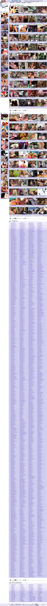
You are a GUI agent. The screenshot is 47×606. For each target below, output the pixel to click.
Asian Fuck (12, 341)
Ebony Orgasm (22, 383)
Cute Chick (21, 313)
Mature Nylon (30, 428)
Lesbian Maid (30, 338)
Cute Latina (21, 314)
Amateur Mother (13, 264)
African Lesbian (13, 231)
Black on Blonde (13, 482)
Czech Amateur (22, 318)
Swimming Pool (39, 423)
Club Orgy (21, 265)
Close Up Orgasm (22, 262)
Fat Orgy (21, 416)
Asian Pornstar (13, 352)
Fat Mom (21, 415)
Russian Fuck (39, 302)
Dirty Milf (21, 343)
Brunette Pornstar (13, 553)
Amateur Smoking (13, 273)
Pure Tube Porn (4, 186)
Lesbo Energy (40, 591)
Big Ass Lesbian (13, 419)
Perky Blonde (30, 550)
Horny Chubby (21, 548)
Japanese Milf (30, 254)
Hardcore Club (21, 529)
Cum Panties (21, 304)
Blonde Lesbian (13, 501)
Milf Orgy (30, 460)
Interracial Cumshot (31, 226)
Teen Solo (38, 475)
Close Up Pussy (22, 263)
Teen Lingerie (39, 463)
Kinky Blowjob (30, 264)
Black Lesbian (12, 467)
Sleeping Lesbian (39, 368)
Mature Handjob (31, 419)
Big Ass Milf (12, 420)
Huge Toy (21, 571)
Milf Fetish (30, 453)
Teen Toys (38, 483)
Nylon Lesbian (30, 514)
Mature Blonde (30, 405)
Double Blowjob (22, 351)
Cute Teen (21, 317)
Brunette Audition (13, 534)
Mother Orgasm (31, 498)
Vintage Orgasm (39, 523)
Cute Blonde (21, 311)
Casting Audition (22, 225)
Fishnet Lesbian (22, 444)
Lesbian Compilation (31, 318)
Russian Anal (39, 295)
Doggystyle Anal (22, 348)
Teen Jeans (38, 461)
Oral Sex (30, 524)
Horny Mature (21, 553)
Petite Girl (30, 557)
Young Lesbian (39, 570)
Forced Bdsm (21, 453)
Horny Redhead (22, 558)
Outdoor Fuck (30, 533)
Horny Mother (21, 556)
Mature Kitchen (30, 423)
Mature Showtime (40, 598)
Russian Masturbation (40, 305)
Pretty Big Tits (39, 232)
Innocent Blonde (22, 573)
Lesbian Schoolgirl (31, 359)
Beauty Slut (12, 404)
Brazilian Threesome (13, 526)
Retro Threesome (39, 288)
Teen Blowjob (39, 437)
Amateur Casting (13, 239)
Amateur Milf (12, 262)
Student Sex (39, 411)
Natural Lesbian (31, 503)
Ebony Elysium (22, 600)
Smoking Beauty (39, 373)
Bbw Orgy (12, 389)
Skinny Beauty (39, 348)
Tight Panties (39, 494)
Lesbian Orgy (30, 348)
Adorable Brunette (13, 225)
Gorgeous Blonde (22, 492)
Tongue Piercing (39, 500)
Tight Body (38, 493)
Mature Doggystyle (31, 411)
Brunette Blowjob (13, 539)
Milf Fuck (30, 454)
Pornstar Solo (39, 223)
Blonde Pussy (12, 507)
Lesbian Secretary (31, 360)
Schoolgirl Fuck (39, 311)
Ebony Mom (21, 382)
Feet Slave (21, 420)
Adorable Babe (13, 223)
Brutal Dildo (12, 563)
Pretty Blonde (39, 233)
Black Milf (12, 469)
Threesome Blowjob (39, 486)
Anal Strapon (12, 321)
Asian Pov (12, 353)
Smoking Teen (39, 382)
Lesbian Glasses (31, 330)
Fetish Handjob (22, 429)
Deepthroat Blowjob (22, 330)
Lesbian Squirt (30, 369)
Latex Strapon (30, 281)
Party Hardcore (30, 547)
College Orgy (21, 275)
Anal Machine (12, 314)
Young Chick (39, 566)
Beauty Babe (12, 398)
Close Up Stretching (22, 264)
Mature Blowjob (30, 406)
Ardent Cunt (4, 30)
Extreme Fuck (21, 399)
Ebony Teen (21, 388)
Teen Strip (38, 479)
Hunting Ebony (31, 589)
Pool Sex (30, 565)
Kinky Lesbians (30, 267)
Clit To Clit (21, 258)
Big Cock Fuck (13, 431)
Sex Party (38, 320)
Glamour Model (22, 487)
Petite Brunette (30, 556)
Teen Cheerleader (39, 439)
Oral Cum (30, 521)
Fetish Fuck (21, 428)
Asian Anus (12, 329)
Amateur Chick (13, 241)
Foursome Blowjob (22, 454)
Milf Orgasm (30, 459)
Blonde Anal (12, 483)
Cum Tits (21, 306)
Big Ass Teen (12, 423)
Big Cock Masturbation (14, 432)
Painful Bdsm (30, 537)
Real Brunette (39, 256)
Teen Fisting (38, 455)
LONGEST (19, 110)
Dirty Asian (21, 336)
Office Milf (30, 517)
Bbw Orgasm (12, 388)
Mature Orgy (30, 430)
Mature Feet (30, 414)
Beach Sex (12, 397)
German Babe (21, 467)
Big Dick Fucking (13, 437)
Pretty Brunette (39, 234)
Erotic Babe (21, 392)
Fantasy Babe (21, 403)
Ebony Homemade (22, 377)
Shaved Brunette (39, 329)
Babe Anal (12, 364)
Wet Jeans (38, 530)
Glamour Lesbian (22, 485)
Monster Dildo (30, 491)
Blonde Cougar (13, 493)
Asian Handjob (13, 342)
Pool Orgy (30, 563)
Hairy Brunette (21, 514)
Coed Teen (21, 271)
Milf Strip (30, 469)
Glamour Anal (21, 483)
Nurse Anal (30, 509)
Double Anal (21, 350)
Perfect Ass (30, 549)
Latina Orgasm (30, 294)
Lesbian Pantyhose (31, 350)
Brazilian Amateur (13, 522)
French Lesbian (22, 459)
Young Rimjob (39, 571)
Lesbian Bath (30, 310)
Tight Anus (38, 491)
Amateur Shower (13, 272)
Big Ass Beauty (13, 414)
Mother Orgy (30, 499)
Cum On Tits (21, 303)
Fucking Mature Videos (32, 599)
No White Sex (31, 591)
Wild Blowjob (39, 547)
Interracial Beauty (31, 224)
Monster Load (30, 492)
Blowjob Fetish (13, 515)
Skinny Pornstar (39, 359)
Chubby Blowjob (22, 242)
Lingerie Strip (30, 391)
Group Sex (21, 507)
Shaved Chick (39, 330)
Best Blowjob (12, 407)
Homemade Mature (22, 541)
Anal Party (12, 317)
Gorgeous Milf (21, 495)
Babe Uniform (12, 372)
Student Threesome (39, 412)
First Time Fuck (22, 440)
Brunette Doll (12, 545)
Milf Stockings (30, 468)
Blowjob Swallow (13, 516)
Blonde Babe (12, 485)
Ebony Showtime (31, 586)
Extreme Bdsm (21, 398)
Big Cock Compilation (13, 429)
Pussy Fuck (38, 246)
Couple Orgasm (22, 287)
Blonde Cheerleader (13, 491)
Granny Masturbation (22, 501)
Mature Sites (39, 599)
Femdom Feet (21, 422)
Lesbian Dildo (30, 320)
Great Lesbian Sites (40, 585)
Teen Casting (39, 438)
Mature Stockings (31, 437)
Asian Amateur (13, 327)
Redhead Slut (39, 275)
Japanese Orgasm (31, 255)
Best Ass (12, 406)
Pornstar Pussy (30, 576)
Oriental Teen (30, 529)
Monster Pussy (30, 493)
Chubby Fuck (21, 243)
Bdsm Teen (12, 396)
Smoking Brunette (39, 375)
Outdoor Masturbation (31, 534)
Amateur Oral (12, 265)
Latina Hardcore (31, 290)
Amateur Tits (12, 282)
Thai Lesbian (39, 485)
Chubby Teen (21, 249)
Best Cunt (12, 408)
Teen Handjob (39, 459)
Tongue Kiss (39, 499)
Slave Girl (38, 364)
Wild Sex (38, 554)
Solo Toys (38, 391)
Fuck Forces (4, 66)
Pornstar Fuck (30, 570)
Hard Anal (21, 526)
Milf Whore (30, 474)
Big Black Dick (13, 424)
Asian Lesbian (12, 345)
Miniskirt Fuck (30, 475)
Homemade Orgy (22, 542)
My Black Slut (31, 590)
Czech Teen (21, 327)
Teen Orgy (38, 466)
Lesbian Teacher (31, 376)
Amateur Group (13, 257)
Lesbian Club (30, 317)
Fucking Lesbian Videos (32, 597)
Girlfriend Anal (21, 478)
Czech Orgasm (22, 326)
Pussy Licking (39, 248)
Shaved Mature (39, 333)
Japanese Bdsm (31, 243)
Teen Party (38, 469)
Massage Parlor (31, 396)
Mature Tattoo (30, 440)
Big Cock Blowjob (13, 428)
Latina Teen (30, 301)
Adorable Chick (13, 226)
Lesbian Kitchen (31, 336)
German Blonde (22, 468)
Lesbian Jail (30, 334)
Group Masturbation (22, 506)
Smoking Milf (39, 380)
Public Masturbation (39, 241)
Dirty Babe (21, 337)
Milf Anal (30, 444)
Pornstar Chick (30, 569)
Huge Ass (21, 561)
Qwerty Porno (4, 78)
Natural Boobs (30, 502)
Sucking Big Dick (39, 416)
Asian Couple (12, 336)
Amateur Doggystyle (13, 249)
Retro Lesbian (39, 283)
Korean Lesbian (31, 273)
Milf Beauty (30, 446)
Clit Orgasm (21, 256)
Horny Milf (21, 554)
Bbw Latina (12, 384)
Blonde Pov (12, 506)
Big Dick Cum (12, 436)
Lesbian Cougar (31, 319)
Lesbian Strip (30, 372)
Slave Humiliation (39, 365)
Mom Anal (30, 479)
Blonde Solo (12, 509)
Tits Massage (39, 498)
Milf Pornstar (30, 462)
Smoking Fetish (39, 377)
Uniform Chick (39, 507)
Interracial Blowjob (31, 225)
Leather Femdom (31, 303)
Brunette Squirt (13, 558)
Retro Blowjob (39, 280)
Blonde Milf (12, 503)
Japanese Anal (30, 240)
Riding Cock (38, 289)
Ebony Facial (21, 375)
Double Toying (21, 356)
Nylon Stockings (31, 515)
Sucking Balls (39, 414)
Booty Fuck (12, 521)
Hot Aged (39, 586)
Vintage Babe (39, 516)
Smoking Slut (39, 381)
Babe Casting (12, 368)
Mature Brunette (31, 407)
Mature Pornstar (31, 431)
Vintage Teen (39, 526)
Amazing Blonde (13, 288)
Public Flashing (39, 240)
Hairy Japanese (22, 518)
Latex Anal (30, 275)
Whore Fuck (38, 538)
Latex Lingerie (30, 278)
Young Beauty (39, 561)
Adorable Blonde (13, 224)
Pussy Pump (39, 251)
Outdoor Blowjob (31, 531)
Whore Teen (38, 541)
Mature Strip (30, 438)
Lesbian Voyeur (30, 382)
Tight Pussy (38, 495)
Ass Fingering (12, 359)
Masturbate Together (31, 397)
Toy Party (38, 503)
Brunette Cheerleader (13, 541)
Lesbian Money (30, 343)
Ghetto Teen (21, 476)
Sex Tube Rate (4, 198)
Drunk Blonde (21, 359)
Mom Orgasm (30, 484)
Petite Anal (30, 553)
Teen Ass (38, 431)
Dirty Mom (21, 344)
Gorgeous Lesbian (22, 494)
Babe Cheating (13, 369)
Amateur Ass (12, 234)
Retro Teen (38, 287)
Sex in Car (38, 322)
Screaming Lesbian (39, 314)
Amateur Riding (13, 270)
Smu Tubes (21, 592)
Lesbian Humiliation (31, 333)
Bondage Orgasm (13, 518)
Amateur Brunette (13, 238)
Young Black (39, 562)
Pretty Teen (38, 238)
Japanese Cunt (30, 247)
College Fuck (21, 273)
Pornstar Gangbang (31, 571)
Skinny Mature (39, 356)
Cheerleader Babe (22, 238)
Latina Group (30, 289)
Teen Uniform (39, 484)
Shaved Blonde (39, 328)
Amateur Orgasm (13, 266)
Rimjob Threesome (39, 293)
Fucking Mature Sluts (32, 598)
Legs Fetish (30, 305)
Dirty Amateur (21, 335)
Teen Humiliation (39, 460)
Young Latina (39, 569)
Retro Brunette (39, 281)
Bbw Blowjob (12, 380)
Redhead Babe (39, 265)
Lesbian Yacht (30, 385)
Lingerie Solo (30, 390)
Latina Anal (30, 282)
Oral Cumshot (30, 522)
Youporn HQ (4, 131)
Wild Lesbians (39, 549)
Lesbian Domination (31, 322)
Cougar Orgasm (22, 282)
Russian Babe (39, 296)
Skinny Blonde (39, 350)
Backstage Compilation (14, 373)
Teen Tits (38, 482)
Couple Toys (21, 289)
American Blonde (13, 296)
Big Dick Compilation (13, 435)
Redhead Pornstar (39, 274)
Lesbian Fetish (30, 325)
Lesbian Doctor (30, 321)
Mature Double (30, 412)
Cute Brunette (21, 312)
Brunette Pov (12, 554)
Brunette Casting (13, 540)
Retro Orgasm (39, 286)
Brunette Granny (13, 548)
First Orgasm (21, 438)
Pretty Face (38, 235)
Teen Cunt (38, 443)
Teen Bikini (38, 436)
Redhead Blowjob (39, 267)
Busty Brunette (13, 570)
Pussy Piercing (39, 250)
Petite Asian (30, 554)
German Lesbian (22, 471)
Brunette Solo (12, 557)
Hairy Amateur (21, 509)
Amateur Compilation (13, 243)
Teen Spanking (39, 476)
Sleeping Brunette (39, 367)
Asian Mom (12, 349)
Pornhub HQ (4, 60)
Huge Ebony (21, 566)
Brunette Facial (13, 546)
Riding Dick (38, 290)
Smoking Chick (39, 376)
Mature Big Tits (30, 404)
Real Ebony (38, 259)
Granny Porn (39, 584)
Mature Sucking (31, 439)
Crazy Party (21, 295)
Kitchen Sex (30, 272)
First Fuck (21, 437)
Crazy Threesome (22, 297)
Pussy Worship (39, 255)
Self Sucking (39, 317)
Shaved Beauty (39, 326)
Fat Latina (21, 411)
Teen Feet (38, 451)
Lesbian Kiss (30, 335)
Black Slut (12, 475)
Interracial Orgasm (31, 234)
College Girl (21, 274)
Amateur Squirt (13, 275)
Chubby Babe (21, 241)
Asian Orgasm (12, 350)
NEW (17, 110)
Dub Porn (4, 42)
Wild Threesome (39, 557)
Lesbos (39, 594)
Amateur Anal (12, 233)
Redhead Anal (39, 264)
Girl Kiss (21, 477)
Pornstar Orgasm (31, 573)
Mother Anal (30, 495)
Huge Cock (21, 563)
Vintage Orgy (39, 524)
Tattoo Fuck (38, 424)
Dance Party (21, 328)
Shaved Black (39, 327)
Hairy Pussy (21, 523)
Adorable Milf (12, 227)
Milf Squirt (30, 467)
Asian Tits (12, 358)
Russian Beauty (39, 297)
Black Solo (12, 476)
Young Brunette (39, 564)
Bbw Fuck (12, 382)
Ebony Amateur (22, 368)
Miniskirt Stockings (31, 478)
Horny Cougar (21, 549)
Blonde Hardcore (13, 500)
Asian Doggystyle (13, 338)
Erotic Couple (21, 393)
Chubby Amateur (22, 240)
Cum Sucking (21, 305)
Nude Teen (30, 508)
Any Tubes (4, 156)
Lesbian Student (31, 373)
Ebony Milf (21, 381)
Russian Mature (39, 306)
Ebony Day (21, 599)
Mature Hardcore (31, 420)
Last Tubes (4, 54)
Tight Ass (38, 492)
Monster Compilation (31, 490)
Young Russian (39, 572)
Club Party (21, 266)
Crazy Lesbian (21, 293)
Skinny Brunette (39, 352)
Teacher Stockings (39, 428)
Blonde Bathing (13, 486)
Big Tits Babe (12, 444)
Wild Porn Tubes (4, 119)
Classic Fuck (21, 251)
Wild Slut (38, 555)
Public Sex (38, 242)
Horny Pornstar (22, 557)
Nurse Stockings (31, 510)
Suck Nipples (39, 413)
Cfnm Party (21, 231)
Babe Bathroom (13, 366)
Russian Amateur (39, 294)
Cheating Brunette (22, 233)
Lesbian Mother (30, 344)
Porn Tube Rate (4, 180)
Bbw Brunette (12, 381)
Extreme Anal (21, 397)
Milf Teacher (30, 471)
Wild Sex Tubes (4, 125)
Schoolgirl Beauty (39, 310)
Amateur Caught (13, 240)
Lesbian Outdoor (31, 349)
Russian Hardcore (39, 303)
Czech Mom (21, 325)
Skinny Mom (39, 358)
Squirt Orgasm (39, 396)
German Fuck (21, 470)
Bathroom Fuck (13, 377)
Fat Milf (21, 414)
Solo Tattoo (38, 389)
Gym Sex (21, 508)
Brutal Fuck (12, 564)
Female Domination (22, 421)
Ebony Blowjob (21, 372)
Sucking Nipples (39, 420)
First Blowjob (21, 436)
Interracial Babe (31, 223)
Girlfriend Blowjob (22, 479)
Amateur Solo (12, 274)
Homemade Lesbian (22, 540)
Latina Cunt (30, 286)
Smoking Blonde (39, 374)
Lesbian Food (30, 328)
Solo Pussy (38, 388)
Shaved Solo (39, 338)
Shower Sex (38, 342)
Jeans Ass (30, 259)
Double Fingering (22, 353)
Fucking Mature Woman (32, 600)
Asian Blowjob (12, 334)
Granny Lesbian (22, 500)
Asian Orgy (12, 351)
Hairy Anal (21, 510)
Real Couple (39, 258)
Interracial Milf (30, 232)
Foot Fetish (21, 451)
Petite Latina (30, 558)
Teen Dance (38, 444)
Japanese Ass (30, 241)
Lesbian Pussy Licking (31, 356)
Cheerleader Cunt (22, 239)
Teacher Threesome (39, 429)
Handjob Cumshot (22, 525)
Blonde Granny (13, 499)
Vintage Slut (38, 525)
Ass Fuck (12, 361)
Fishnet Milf (21, 445)
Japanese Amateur (31, 239)
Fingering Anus (22, 431)
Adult (4, 143)
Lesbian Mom (30, 342)
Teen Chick (38, 440)
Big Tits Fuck (12, 446)
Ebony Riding (21, 385)
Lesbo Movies (40, 592)
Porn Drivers (4, 72)
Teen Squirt (38, 477)
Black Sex (12, 474)
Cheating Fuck (21, 234)
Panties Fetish (30, 538)
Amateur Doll (12, 250)
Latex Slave (30, 280)
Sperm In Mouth (39, 393)
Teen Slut (38, 474)
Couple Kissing (22, 286)
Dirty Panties (21, 345)
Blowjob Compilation (13, 514)
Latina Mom (30, 293)
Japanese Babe (31, 242)
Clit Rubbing (21, 257)
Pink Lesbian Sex (40, 600)
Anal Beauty (12, 301)
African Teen (12, 232)
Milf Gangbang (30, 455)
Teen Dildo (38, 446)
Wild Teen (38, 556)
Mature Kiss (30, 422)
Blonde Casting (13, 490)
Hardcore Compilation (22, 530)
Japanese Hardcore (31, 249)
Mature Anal (30, 400)
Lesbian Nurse (30, 345)
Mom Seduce (30, 485)
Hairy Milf (21, 522)
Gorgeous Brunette (22, 493)
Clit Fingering (21, 254)
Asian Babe (12, 330)
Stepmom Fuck (39, 398)
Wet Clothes (38, 529)
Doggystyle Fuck (22, 349)
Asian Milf (12, 348)
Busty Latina (12, 573)
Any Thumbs (4, 149)
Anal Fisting (12, 309)
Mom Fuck (30, 482)
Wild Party (38, 553)
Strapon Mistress (39, 406)
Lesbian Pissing (31, 352)
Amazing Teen (12, 294)
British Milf (12, 531)
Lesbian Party (30, 351)
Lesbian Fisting (30, 327)
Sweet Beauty (39, 422)
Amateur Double (13, 251)
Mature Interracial (31, 421)
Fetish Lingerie (21, 430)
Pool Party (30, 564)
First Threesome (22, 439)
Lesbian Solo (30, 366)
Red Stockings (39, 263)
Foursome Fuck (22, 455)
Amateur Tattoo (13, 279)
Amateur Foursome (13, 254)
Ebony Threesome (22, 389)
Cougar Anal (21, 280)
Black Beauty (12, 461)
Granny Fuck (21, 498)
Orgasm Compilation (31, 525)
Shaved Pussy (39, 336)
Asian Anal (12, 328)
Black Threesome (13, 479)
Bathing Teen (12, 375)
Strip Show (38, 407)
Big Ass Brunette (13, 416)
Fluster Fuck (4, 48)
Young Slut (38, 573)
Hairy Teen (21, 524)
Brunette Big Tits (13, 537)
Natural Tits (30, 506)
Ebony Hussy (31, 585)
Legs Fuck (30, 306)
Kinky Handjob (30, 265)
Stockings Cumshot (39, 399)
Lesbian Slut (30, 365)
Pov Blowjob (39, 226)
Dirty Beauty (21, 338)
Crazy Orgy (21, 294)
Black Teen (12, 478)
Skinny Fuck (39, 353)
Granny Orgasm (22, 502)
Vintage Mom (39, 522)
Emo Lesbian (21, 390)
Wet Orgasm (39, 532)
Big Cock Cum (13, 430)
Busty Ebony (12, 571)
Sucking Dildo (39, 419)
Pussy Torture (39, 254)
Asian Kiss (12, 344)
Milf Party (30, 461)
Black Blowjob (12, 462)
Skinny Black (39, 349)
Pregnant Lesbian (39, 231)
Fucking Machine (22, 463)
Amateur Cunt (12, 246)
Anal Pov (12, 318)
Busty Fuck (12, 572)
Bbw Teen (12, 392)
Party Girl (30, 546)
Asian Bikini (12, 333)
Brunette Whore (13, 561)
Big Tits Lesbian (13, 447)
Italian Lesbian (30, 238)
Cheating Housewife (22, 235)
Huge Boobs (21, 562)
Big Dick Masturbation (13, 438)
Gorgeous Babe (22, 491)
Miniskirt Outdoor (31, 477)
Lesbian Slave (30, 364)
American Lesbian (13, 298)
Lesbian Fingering (31, 326)
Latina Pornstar (30, 297)
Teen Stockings (39, 478)
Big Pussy (12, 443)
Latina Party (30, 296)
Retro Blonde (39, 279)
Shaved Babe (39, 325)
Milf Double (30, 451)
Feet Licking (21, 419)
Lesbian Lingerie (31, 337)
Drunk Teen (21, 366)
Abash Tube (4, 137)
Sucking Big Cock (39, 415)
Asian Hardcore (13, 343)
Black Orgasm (12, 471)
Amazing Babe (13, 286)
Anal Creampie (13, 304)
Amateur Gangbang (13, 256)
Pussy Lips (38, 249)
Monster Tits (30, 494)
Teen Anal (38, 430)
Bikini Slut (12, 454)
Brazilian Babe (13, 523)
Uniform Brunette (39, 506)
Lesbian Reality (30, 357)
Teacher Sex (39, 427)
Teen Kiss (38, 462)
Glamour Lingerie (22, 486)
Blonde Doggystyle (13, 494)
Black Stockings (13, 477)
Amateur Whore (13, 283)
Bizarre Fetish (12, 455)
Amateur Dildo (12, 248)
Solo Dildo (38, 385)
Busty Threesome (22, 224)
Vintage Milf (38, 521)
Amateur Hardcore (13, 259)
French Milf (21, 460)
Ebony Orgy (21, 384)
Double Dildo (21, 352)
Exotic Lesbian (21, 396)
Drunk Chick (21, 361)
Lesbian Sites (40, 590)
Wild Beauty (38, 545)
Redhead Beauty (39, 266)
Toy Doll (38, 501)
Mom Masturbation (31, 483)
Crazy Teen (21, 296)
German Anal (21, 466)
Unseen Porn (4, 97)
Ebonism (21, 598)
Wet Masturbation (39, 531)
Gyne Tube (4, 168)
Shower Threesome (39, 343)
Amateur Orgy (12, 267)
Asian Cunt (12, 337)
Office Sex (30, 518)
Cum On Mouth (22, 301)
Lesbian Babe (30, 309)
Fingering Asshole (22, 432)
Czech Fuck (21, 322)
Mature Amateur (31, 399)
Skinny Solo (38, 361)
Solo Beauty (38, 383)
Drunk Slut (21, 365)
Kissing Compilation (31, 270)
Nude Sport (30, 507)
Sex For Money (39, 318)
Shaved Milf (38, 334)
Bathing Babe (12, 374)
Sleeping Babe (39, 366)
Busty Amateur (13, 565)
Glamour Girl (21, 484)
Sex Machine (39, 319)
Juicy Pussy (30, 262)
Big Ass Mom (12, 421)
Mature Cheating (31, 408)
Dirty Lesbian (21, 342)
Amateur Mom (12, 263)
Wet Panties (38, 533)
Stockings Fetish (39, 400)
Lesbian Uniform (31, 381)
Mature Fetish (30, 415)
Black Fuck (12, 466)
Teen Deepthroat (39, 445)
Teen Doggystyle (39, 447)
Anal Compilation (13, 302)
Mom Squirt (30, 487)
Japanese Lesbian (31, 251)
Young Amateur (39, 558)
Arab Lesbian (12, 326)
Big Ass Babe (12, 413)
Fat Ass (21, 406)
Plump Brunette (30, 561)
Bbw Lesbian (12, 385)
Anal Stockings (13, 320)
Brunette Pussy (13, 555)
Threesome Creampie (40, 487)
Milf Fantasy (30, 452)
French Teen (21, 461)
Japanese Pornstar (31, 256)
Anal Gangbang (13, 312)
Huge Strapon (21, 569)
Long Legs (30, 393)
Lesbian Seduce (31, 361)
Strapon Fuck (39, 405)
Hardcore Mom (21, 532)
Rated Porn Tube (4, 192)
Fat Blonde (21, 408)
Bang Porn (4, 36)
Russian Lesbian (39, 304)
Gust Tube (4, 162)
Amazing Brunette (13, 289)
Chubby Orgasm (22, 247)
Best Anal (12, 405)
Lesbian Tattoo (30, 375)
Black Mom (12, 470)
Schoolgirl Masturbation (40, 312)
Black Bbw (12, 460)
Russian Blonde (39, 298)
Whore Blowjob (39, 537)
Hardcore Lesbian (22, 531)
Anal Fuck (12, 311)
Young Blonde (39, 563)
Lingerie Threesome (31, 392)
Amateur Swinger (13, 278)
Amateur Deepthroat (13, 247)
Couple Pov (21, 288)
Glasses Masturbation (22, 490)
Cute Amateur (21, 309)
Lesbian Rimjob (30, 358)
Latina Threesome (31, 302)
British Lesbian (13, 529)
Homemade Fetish (22, 538)
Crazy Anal (21, 290)
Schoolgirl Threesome (40, 313)
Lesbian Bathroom (31, 311)
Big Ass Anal (12, 411)
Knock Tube (4, 174)
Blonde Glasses (13, 498)
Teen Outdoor (39, 467)
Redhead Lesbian (39, 270)
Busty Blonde (12, 569)
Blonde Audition (13, 484)
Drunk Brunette (22, 360)
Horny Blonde (21, 546)
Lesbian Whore (30, 383)
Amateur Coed (13, 242)
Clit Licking (21, 255)
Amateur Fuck (12, 255)
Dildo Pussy (21, 333)
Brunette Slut (12, 556)
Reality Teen (39, 262)
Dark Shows (22, 597)
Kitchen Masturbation (31, 271)
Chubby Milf (21, 246)
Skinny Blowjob (39, 351)
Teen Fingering (39, 453)
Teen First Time (39, 454)
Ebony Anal (21, 369)
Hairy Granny (21, 517)
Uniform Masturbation (40, 509)
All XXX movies (4, 18)
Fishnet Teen (21, 447)
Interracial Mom (30, 233)
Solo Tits (38, 390)
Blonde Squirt (12, 510)
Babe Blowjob (12, 367)
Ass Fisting (12, 360)
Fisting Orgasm (22, 448)
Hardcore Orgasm (22, 533)
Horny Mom (21, 555)
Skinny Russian (39, 360)
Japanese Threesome (31, 258)
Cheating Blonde (22, 232)
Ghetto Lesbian (22, 475)
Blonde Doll (12, 495)
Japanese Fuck (30, 248)
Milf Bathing (30, 445)
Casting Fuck (21, 226)
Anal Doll (12, 306)
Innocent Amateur (22, 572)
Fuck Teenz (30, 601)
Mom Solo (30, 486)
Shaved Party (39, 335)
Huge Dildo (21, 565)
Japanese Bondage (31, 246)
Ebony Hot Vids (31, 584)
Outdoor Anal (30, 530)
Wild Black (38, 546)
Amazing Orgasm (13, 293)
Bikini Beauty (12, 451)
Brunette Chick (13, 542)
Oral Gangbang (30, 523)
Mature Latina (30, 424)
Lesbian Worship (31, 384)
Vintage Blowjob (39, 517)
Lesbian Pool (30, 353)
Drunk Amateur (22, 357)
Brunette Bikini (13, 538)
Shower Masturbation (40, 341)
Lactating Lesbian (31, 274)
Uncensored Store (4, 90)
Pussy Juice (38, 247)
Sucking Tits (38, 421)
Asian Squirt (12, 356)
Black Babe (12, 459)
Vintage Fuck (39, 518)
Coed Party (21, 270)
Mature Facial (30, 413)
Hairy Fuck (21, 516)
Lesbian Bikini (30, 313)
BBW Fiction (30, 592)
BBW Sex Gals (31, 593)
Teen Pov (38, 471)
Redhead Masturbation (40, 271)
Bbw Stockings (13, 391)
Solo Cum (38, 384)
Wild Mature (38, 550)
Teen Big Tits (39, 435)
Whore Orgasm (39, 540)
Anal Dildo (12, 305)
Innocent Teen (21, 576)
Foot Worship (21, 452)
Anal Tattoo (12, 322)
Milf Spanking (30, 466)
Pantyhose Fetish (31, 542)
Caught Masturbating (22, 227)
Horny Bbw (21, 545)
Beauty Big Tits (13, 399)
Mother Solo (30, 500)
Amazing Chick (13, 290)
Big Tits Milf (12, 448)
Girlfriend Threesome (22, 482)
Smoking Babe (39, 372)
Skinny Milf (38, 357)
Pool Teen (30, 566)
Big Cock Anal (12, 427)
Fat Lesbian (21, 412)
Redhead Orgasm (39, 273)
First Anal (21, 435)
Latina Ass (30, 283)
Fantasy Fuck (21, 404)
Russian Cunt (39, 301)
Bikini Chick (12, 452)
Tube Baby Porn (22, 593)
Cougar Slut (21, 283)
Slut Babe (38, 369)
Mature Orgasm (31, 429)
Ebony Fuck (21, 376)
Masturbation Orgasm (31, 398)
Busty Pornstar (13, 576)
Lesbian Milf (30, 341)
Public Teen (38, 243)
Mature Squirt (30, 436)
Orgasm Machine (31, 526)
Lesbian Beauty (30, 312)
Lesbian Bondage (31, 314)
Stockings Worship (39, 403)
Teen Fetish (38, 452)
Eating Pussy (21, 367)
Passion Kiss (30, 548)
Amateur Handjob (13, 258)
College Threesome (22, 279)
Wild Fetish (38, 548)
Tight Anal (38, 490)
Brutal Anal (12, 562)
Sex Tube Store (22, 591)
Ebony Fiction (22, 601)
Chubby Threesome (22, 250)
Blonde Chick (12, 492)
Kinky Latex (30, 266)
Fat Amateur (21, 405)
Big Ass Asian (12, 412)
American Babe (13, 295)
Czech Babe (21, 319)
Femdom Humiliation (22, 423)
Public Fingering (39, 239)
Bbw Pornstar (12, 390)
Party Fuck (30, 545)
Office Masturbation (31, 516)
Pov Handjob (39, 227)
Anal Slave (12, 319)
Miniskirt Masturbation (31, 476)
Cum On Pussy (22, 302)
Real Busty (38, 257)
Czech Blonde (21, 320)
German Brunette (22, 469)
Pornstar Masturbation (31, 572)
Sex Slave (38, 321)
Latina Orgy (30, 295)
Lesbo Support (40, 593)
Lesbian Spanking (31, 368)
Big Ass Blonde (13, 415)
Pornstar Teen (39, 224)
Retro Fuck (38, 282)
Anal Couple (12, 303)
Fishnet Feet (21, 443)
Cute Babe (21, 310)
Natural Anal (30, 501)
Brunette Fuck (12, 547)
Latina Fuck (30, 288)
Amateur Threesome (13, 281)
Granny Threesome (22, 503)
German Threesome (22, 474)
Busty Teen (21, 223)
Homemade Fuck (22, 539)
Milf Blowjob (30, 448)
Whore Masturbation (40, 539)
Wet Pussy (38, 534)
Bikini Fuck (12, 453)
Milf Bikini (30, 447)
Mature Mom (30, 427)
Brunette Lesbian (13, 550)
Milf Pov (30, 463)
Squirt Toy (38, 397)
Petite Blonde (30, 555)
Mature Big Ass (30, 403)
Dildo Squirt (21, 334)
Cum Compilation (22, 298)
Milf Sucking (30, 470)
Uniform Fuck (39, 508)
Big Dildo (12, 439)
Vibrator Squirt (39, 514)
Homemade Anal (22, 537)
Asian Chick (12, 335)
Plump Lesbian (30, 562)
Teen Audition (39, 432)
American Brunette (13, 297)
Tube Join (4, 24)
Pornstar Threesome (40, 225)
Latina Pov (30, 298)
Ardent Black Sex (22, 594)
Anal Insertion (12, 313)
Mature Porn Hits (40, 597)
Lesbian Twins (30, 380)
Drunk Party (21, 364)
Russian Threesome (40, 309)
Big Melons (12, 440)
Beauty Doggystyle (13, 400)
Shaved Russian (39, 337)
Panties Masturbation (31, 539)
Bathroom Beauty (13, 376)
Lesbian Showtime (40, 589)
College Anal (21, 272)
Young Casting (39, 565)
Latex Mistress (30, 279)
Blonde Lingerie (13, 502)
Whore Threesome (39, 542)
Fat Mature (21, 413)
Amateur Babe (13, 235)
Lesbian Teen (30, 377)
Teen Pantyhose (39, 468)
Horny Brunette (22, 547)
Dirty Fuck (21, 341)
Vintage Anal (39, 515)
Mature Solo (30, 435)
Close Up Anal (21, 259)
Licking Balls (30, 388)
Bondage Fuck (13, 517)
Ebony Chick (21, 374)
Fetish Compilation (22, 427)
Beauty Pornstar (13, 403)
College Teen (21, 278)
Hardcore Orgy (21, 534)
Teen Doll (38, 448)
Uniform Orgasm (39, 510)
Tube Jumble (4, 84)
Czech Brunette (22, 321)
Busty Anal (12, 566)
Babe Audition (12, 365)
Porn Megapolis (40, 601)
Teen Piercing (39, 470)
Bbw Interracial (13, 383)
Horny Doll (21, 550)
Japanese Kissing (31, 250)
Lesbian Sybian (30, 374)
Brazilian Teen (12, 525)
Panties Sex (30, 541)
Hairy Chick (21, 515)
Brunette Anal (12, 533)
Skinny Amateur (39, 345)
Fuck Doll (21, 462)
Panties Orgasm (31, 540)
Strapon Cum (39, 404)
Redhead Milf (39, 272)
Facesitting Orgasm (22, 400)
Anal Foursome (13, 310)
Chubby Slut (21, 248)
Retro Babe (38, 278)
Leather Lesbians (31, 304)
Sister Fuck (38, 344)
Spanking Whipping (39, 392)
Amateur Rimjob (13, 271)
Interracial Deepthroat (31, 227)
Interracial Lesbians (31, 231)
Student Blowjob (39, 408)
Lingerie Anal (30, 389)
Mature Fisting (30, 416)
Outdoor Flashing (31, 532)
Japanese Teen (30, 257)
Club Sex (21, 267)
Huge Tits (21, 570)
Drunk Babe (21, 358)
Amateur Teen (12, 280)
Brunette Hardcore (13, 549)
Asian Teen (12, 357)
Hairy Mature (21, 521)
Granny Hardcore (22, 499)
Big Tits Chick (12, 445)
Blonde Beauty (13, 487)
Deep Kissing (21, 329)
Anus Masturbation (13, 325)
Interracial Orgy (30, 235)
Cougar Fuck (21, 281)
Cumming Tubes (31, 594)
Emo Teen (21, 391)
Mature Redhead (31, 432)
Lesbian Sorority (31, 367)
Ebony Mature (21, 380)
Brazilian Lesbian (13, 524)
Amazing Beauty (13, 287)
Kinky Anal (30, 263)
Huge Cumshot (22, 564)
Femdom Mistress (22, 424)
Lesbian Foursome (31, 329)
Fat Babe (21, 407)
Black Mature (12, 468)
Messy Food (30, 443)
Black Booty (12, 463)
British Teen (12, 532)
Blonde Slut (12, 508)
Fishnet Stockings (22, 446)
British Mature (12, 530)
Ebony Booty (21, 373)
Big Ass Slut (12, 422)
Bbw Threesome (13, 393)
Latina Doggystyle (31, 287)
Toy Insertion (39, 502)
